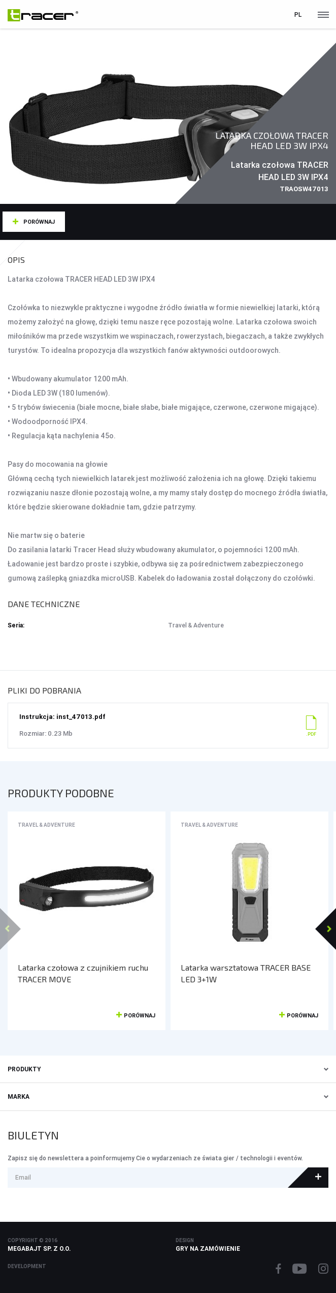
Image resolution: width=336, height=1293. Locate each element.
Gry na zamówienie (208, 1248)
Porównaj (39, 221)
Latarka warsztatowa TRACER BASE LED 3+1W (246, 973)
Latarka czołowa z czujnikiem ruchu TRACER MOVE (83, 973)
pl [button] (297, 14)
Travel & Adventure (46, 825)
